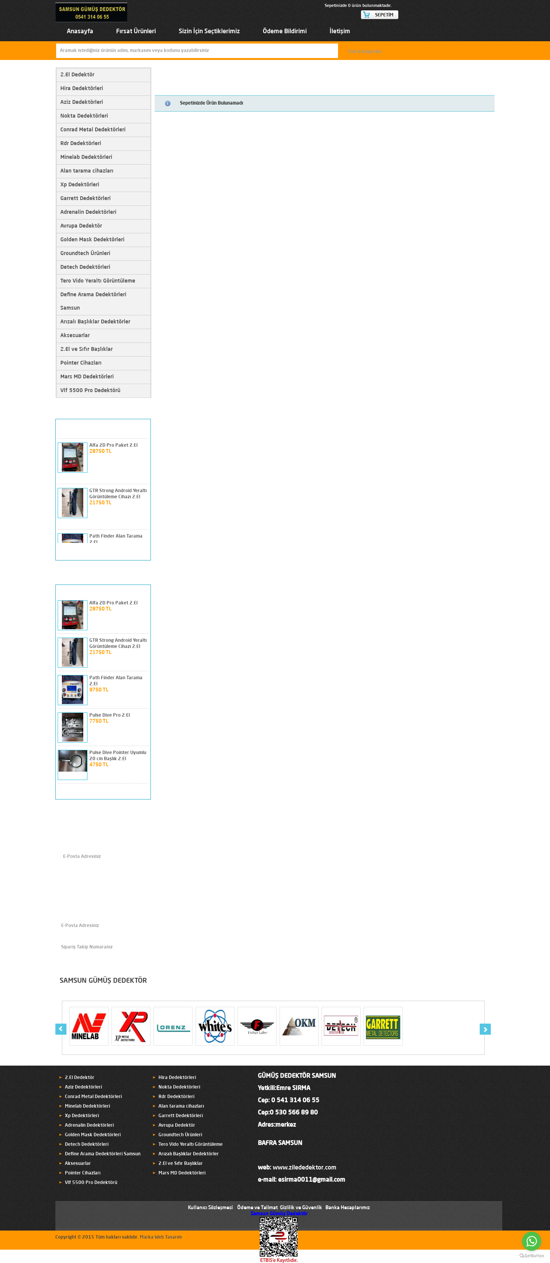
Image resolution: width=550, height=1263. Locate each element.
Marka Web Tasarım (161, 1237)
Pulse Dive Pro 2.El (109, 715)
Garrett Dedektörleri (85, 198)
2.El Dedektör (77, 75)
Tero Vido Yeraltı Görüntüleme (97, 281)
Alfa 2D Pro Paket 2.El (113, 445)
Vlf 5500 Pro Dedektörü (90, 390)
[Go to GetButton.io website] (531, 1255)
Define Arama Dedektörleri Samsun (93, 301)
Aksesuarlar (75, 335)
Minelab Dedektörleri (86, 157)
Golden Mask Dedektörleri (92, 239)
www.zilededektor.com (304, 1168)
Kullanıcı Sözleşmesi (210, 1207)
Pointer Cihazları (81, 363)
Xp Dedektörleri (79, 184)
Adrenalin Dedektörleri (88, 212)
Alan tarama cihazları (86, 171)
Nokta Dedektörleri (84, 116)
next (141, 551)
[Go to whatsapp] (531, 1241)
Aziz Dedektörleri (81, 102)
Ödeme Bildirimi (285, 32)
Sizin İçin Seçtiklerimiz (209, 32)
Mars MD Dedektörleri (87, 377)
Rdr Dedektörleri (80, 143)
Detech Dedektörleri (85, 267)
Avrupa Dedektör (81, 226)
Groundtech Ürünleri (85, 253)
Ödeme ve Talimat (257, 1207)
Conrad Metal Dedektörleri (93, 129)
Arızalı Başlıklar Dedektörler (95, 322)
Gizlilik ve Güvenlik (301, 1207)
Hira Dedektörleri (81, 88)
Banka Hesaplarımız (347, 1207)
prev (130, 551)
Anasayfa (80, 32)
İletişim (340, 32)
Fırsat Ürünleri (136, 32)
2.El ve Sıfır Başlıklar (86, 349)
